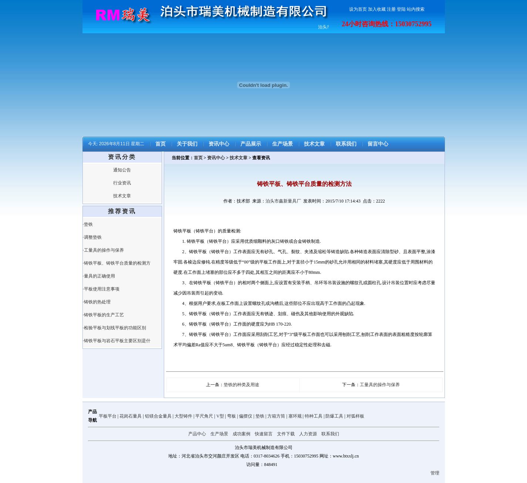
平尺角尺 (204, 416)
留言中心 (378, 144)
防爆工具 (334, 416)
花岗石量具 (130, 416)
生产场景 (282, 144)
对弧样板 (355, 416)
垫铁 (260, 416)
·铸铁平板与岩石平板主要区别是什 (117, 340)
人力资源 (308, 433)
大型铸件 (183, 416)
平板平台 (107, 416)
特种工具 (313, 416)
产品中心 (197, 433)
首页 (160, 144)
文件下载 (286, 433)
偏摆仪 (245, 416)
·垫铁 (88, 224)
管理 (434, 473)
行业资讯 (122, 183)
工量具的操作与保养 (380, 384)
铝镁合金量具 (158, 416)
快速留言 (264, 433)
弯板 (231, 416)
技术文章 (314, 144)
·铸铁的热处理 (97, 302)
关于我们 (187, 144)
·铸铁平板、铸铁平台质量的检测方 (117, 263)
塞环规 (295, 416)
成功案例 (241, 433)
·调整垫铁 (92, 237)
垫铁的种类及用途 (241, 384)
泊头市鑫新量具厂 (283, 201)
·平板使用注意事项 (101, 289)
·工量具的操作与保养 (103, 250)
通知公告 (122, 170)
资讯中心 (219, 144)
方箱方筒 (276, 416)
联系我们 (346, 144)
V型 (220, 416)
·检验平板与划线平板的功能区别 (114, 327)
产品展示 (250, 144)
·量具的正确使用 (99, 276)
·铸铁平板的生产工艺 (103, 314)
